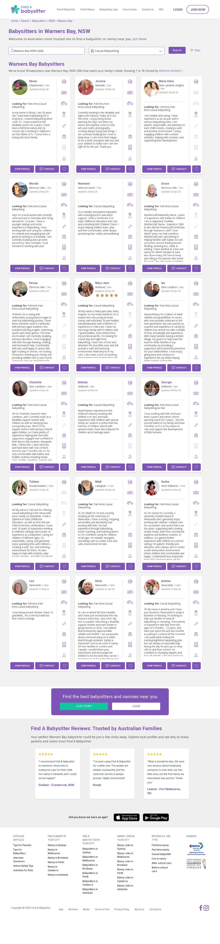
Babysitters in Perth (90, 875)
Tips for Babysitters (19, 851)
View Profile (22, 169)
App (61, 909)
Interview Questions (19, 859)
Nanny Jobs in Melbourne (125, 855)
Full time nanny (160, 845)
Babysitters (39, 21)
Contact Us (148, 9)
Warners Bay (65, 21)
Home (14, 21)
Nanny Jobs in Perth (125, 871)
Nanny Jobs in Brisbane (125, 863)
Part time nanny (160, 849)
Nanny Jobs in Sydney (125, 847)
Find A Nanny (87, 9)
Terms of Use (102, 909)
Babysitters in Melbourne (90, 859)
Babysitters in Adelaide (90, 891)
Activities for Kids (23, 870)
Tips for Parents (22, 845)
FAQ (161, 9)
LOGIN (136, 706)
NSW (52, 21)
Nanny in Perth (56, 862)
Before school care (160, 869)
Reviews (73, 909)
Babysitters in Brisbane (90, 867)
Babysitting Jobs (109, 9)
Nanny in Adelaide (58, 874)
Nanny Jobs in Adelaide (125, 887)
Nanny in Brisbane (58, 857)
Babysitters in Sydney (90, 850)
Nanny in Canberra (53, 868)
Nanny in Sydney (57, 845)
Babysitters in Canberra (90, 883)
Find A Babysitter (66, 9)
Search (25, 21)
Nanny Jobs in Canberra (125, 879)
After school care (161, 863)
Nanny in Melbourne (54, 851)
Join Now (197, 9)
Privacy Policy (121, 909)
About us (139, 909)
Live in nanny (159, 858)
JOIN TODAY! (84, 706)
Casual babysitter (161, 854)
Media (86, 909)
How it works (130, 9)
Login (177, 9)
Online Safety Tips (23, 865)
